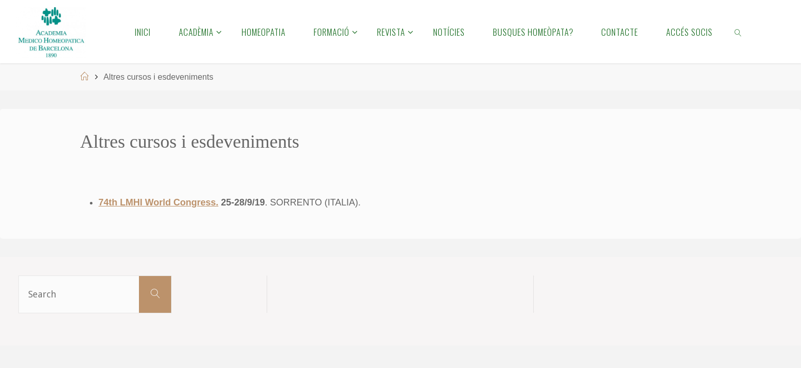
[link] (738, 31)
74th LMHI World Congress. (159, 202)
